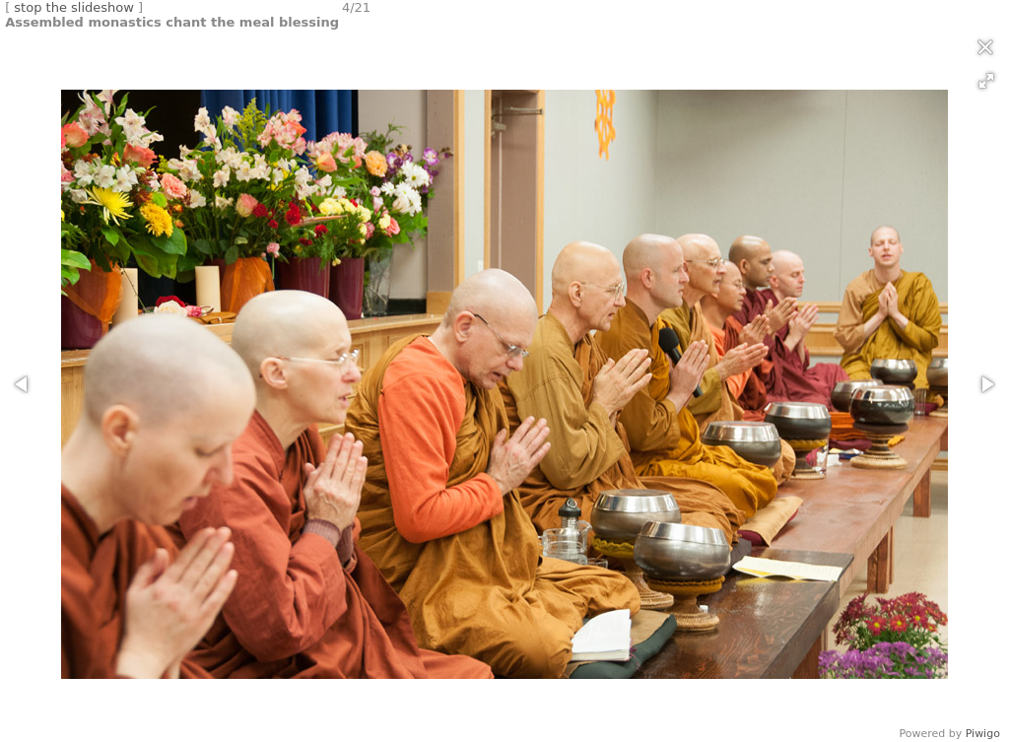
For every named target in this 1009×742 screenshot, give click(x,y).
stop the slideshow (74, 7)
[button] (986, 81)
